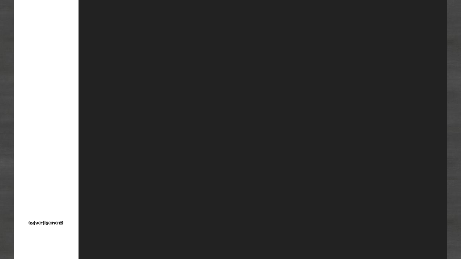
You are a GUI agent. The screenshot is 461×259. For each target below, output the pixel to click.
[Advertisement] (46, 111)
